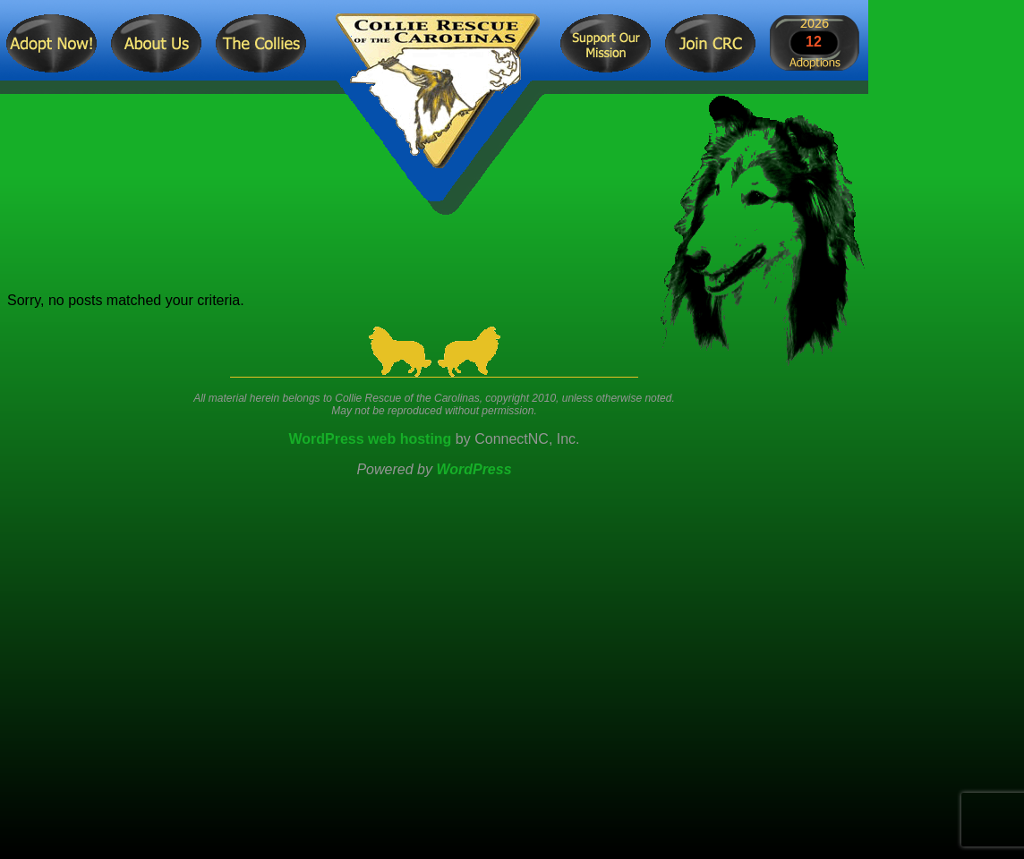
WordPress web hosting (369, 439)
